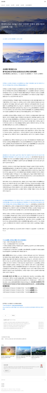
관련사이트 (3, 379)
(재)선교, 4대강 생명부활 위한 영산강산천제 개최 (12, 328)
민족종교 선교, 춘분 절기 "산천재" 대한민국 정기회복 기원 (14, 325)
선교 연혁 (12, 5)
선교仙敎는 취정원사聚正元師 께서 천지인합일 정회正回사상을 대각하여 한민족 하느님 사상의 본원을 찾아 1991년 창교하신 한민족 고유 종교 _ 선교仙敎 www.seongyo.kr (21, 367)
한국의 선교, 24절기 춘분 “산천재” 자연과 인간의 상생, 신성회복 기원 (16, 323)
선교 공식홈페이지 (29, 5)
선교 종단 (17, 5)
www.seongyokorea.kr (17, 305)
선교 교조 (7, 5)
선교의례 (5, 319)
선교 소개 (3, 5)
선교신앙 (3, 1)
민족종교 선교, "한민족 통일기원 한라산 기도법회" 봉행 (13, 326)
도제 (8, 319)
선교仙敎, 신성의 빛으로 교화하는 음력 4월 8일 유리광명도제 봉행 (15, 322)
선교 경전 (22, 5)
